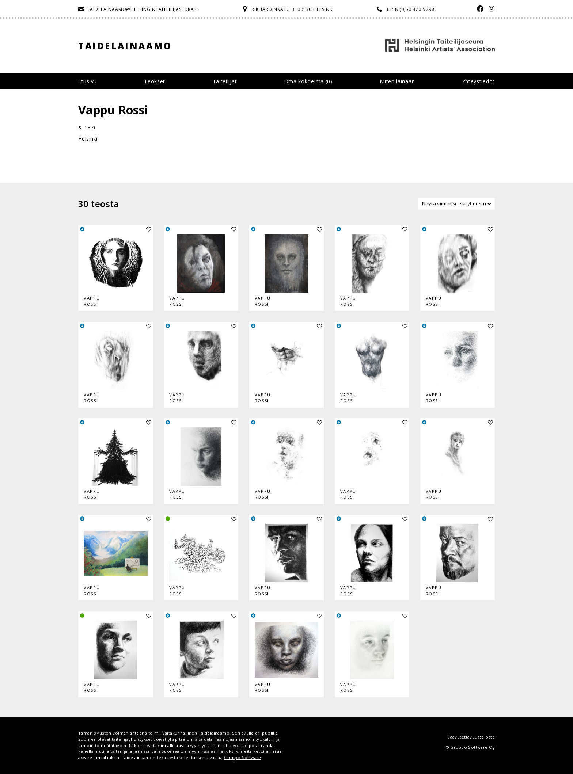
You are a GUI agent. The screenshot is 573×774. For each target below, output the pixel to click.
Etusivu (87, 81)
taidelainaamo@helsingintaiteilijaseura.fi (143, 9)
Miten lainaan (397, 81)
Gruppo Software (242, 757)
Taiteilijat (225, 81)
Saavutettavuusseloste (471, 737)
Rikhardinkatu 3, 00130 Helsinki (292, 9)
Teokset (154, 81)
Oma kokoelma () (308, 81)
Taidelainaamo (125, 46)
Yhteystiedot (478, 81)
